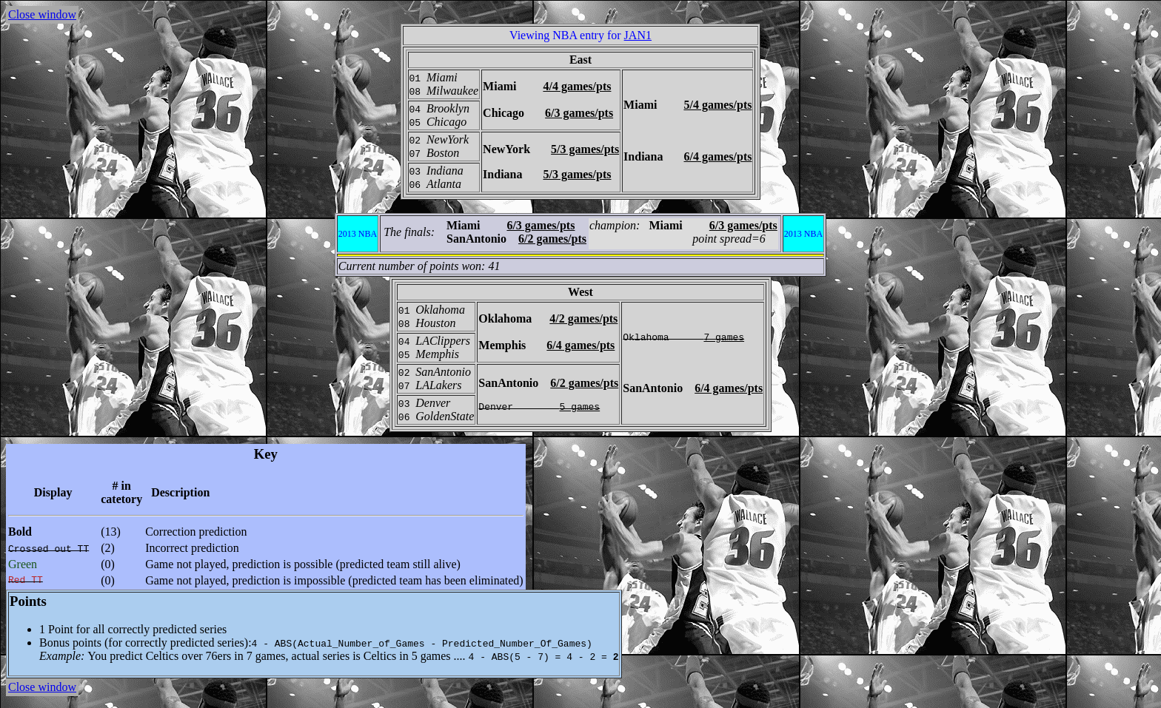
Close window (42, 14)
